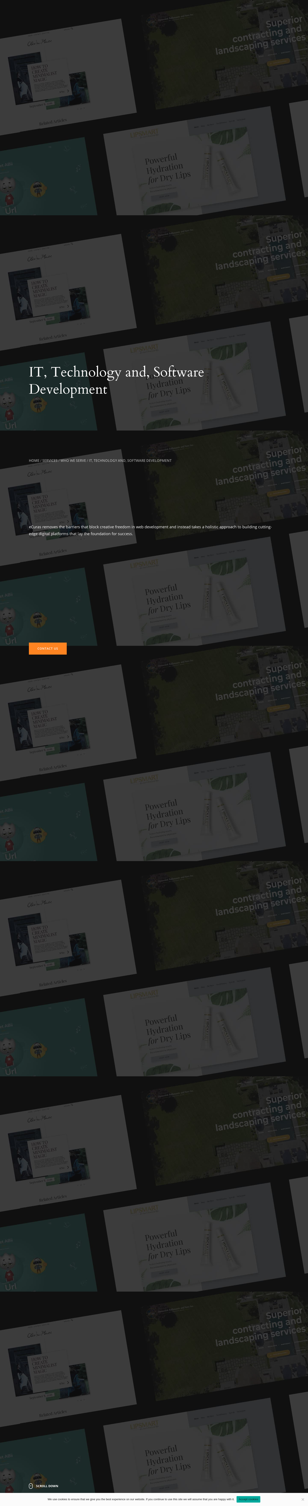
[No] (303, 1499)
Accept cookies (248, 1499)
